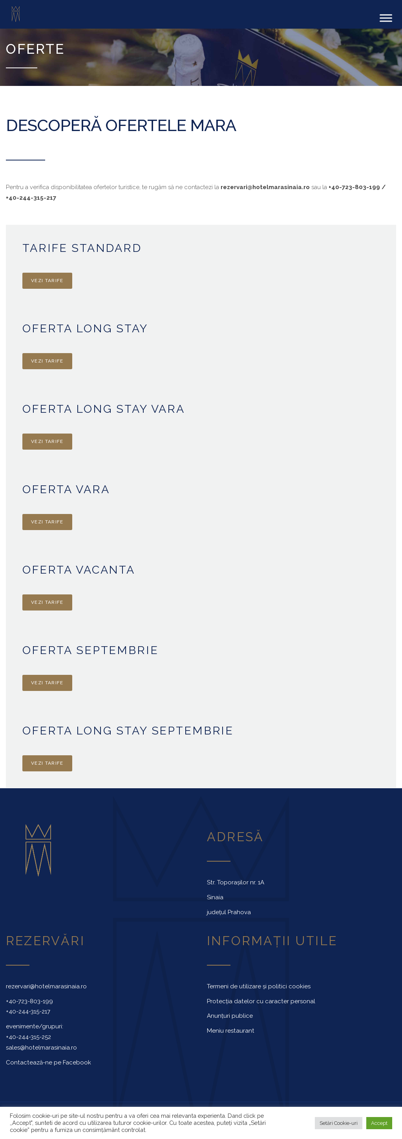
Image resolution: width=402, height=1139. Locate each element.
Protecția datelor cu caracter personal (261, 1000)
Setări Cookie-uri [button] (339, 1123)
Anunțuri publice (230, 1014)
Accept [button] (379, 1123)
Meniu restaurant (230, 1029)
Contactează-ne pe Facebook (48, 1061)
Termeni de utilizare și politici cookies (259, 985)
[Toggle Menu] (386, 17)
